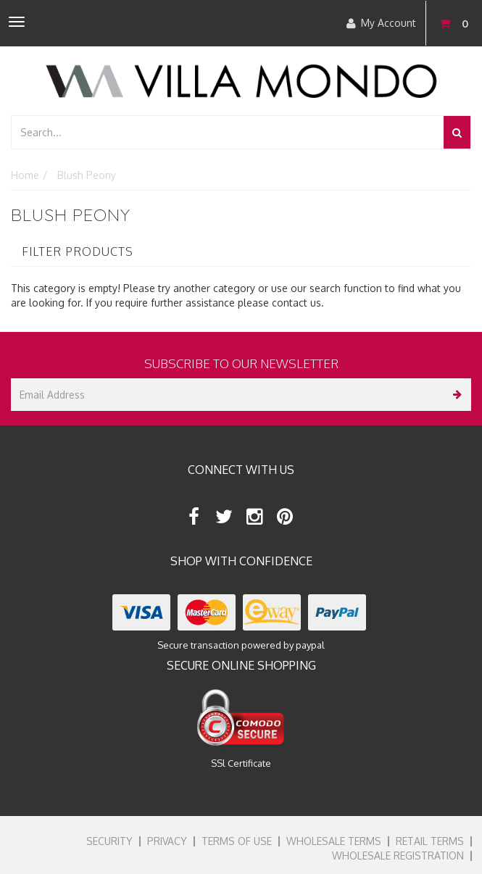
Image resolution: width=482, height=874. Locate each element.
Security (109, 841)
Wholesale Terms (333, 841)
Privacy (167, 841)
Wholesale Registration (398, 855)
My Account (381, 23)
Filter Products (77, 252)
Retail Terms (430, 841)
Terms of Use (236, 841)
